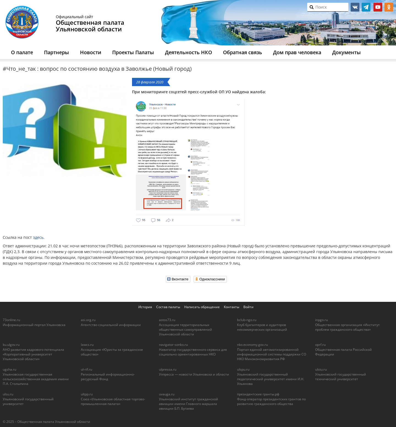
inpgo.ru (321, 319)
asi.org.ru (88, 319)
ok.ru (388, 7)
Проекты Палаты (133, 52)
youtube (377, 7)
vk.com (355, 7)
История (145, 307)
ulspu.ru (243, 369)
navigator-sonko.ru (173, 344)
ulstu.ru (321, 369)
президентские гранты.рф (258, 394)
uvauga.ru (166, 394)
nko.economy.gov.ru (252, 344)
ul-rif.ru (86, 369)
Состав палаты (168, 307)
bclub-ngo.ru (246, 319)
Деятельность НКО (188, 52)
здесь (38, 237)
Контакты (231, 307)
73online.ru (11, 319)
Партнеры (56, 52)
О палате (22, 52)
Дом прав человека (297, 52)
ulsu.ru (8, 394)
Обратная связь (242, 52)
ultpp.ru (87, 394)
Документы (346, 52)
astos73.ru (167, 319)
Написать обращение (202, 307)
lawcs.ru (87, 344)
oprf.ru (320, 344)
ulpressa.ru (167, 369)
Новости (90, 52)
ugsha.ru (9, 369)
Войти (248, 307)
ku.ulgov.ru (11, 344)
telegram (366, 7)
